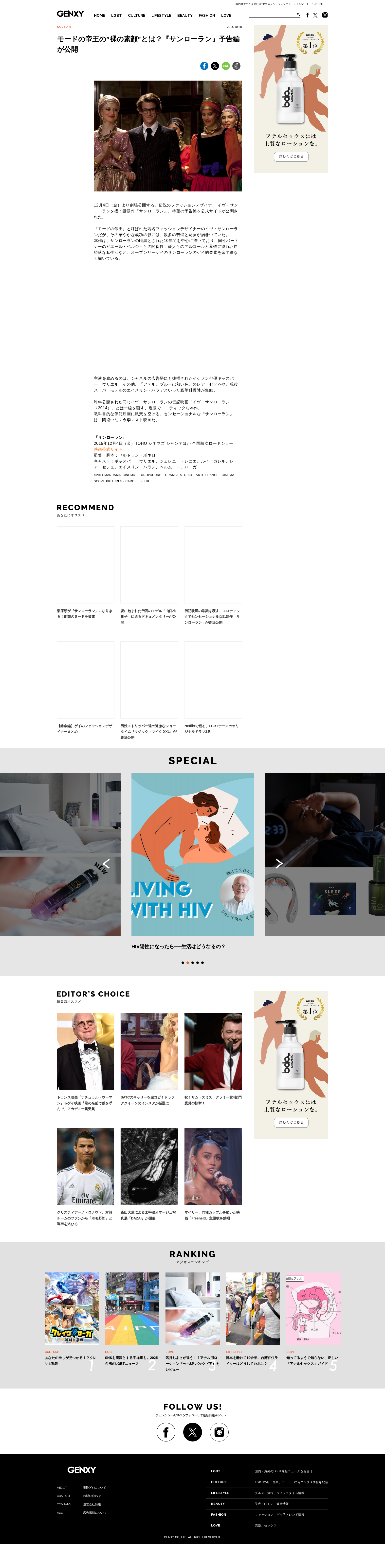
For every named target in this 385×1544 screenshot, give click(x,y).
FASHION (207, 15)
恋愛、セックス (243, 1525)
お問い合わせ (79, 1496)
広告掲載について (82, 1512)
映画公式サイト (108, 449)
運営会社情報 (79, 1504)
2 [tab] (187, 962)
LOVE (226, 15)
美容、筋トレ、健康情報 (250, 1504)
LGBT (116, 15)
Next (279, 864)
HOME (99, 15)
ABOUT (304, 4)
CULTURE (136, 15)
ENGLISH (317, 4)
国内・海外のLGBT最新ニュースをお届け (261, 1471)
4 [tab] (197, 962)
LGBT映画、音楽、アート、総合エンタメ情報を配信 (269, 1482)
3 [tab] (192, 962)
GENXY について (81, 1487)
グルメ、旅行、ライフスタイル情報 (257, 1493)
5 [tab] (202, 962)
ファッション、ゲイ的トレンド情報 (257, 1514)
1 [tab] (183, 962)
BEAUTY (185, 15)
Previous (106, 864)
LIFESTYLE (161, 15)
